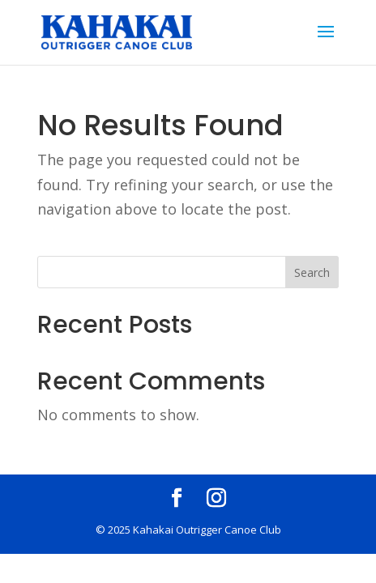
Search (312, 272)
